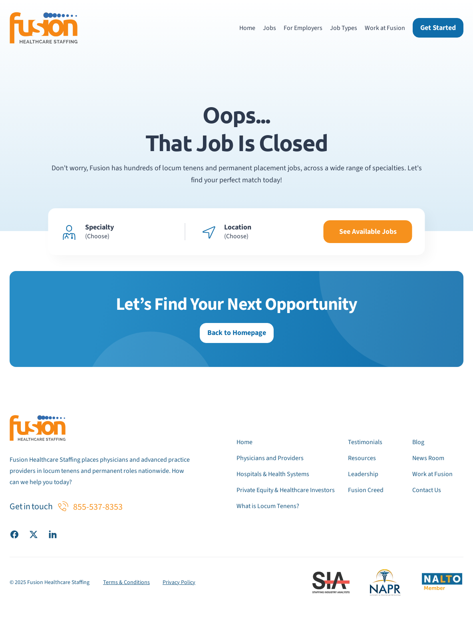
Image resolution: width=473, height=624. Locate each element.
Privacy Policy (179, 582)
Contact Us (426, 490)
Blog (418, 442)
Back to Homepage (236, 333)
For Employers (303, 28)
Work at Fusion (385, 28)
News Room (428, 458)
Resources (362, 458)
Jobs (269, 28)
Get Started (438, 28)
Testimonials (365, 442)
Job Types (343, 28)
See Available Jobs (368, 232)
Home (247, 28)
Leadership (363, 474)
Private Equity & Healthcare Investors (285, 490)
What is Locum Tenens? (267, 506)
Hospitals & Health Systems (272, 474)
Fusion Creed (366, 490)
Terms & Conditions (126, 582)
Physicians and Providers (270, 458)
